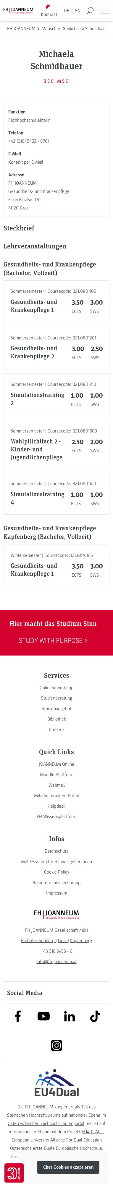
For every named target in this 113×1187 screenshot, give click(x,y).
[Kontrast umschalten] (49, 10)
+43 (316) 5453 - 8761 (28, 141)
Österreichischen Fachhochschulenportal (46, 1123)
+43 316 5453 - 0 (56, 951)
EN (77, 11)
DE (66, 11)
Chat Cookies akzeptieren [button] (68, 1167)
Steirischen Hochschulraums (33, 1115)
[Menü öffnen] (105, 10)
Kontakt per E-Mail (25, 162)
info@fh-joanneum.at (57, 962)
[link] (56, 688)
